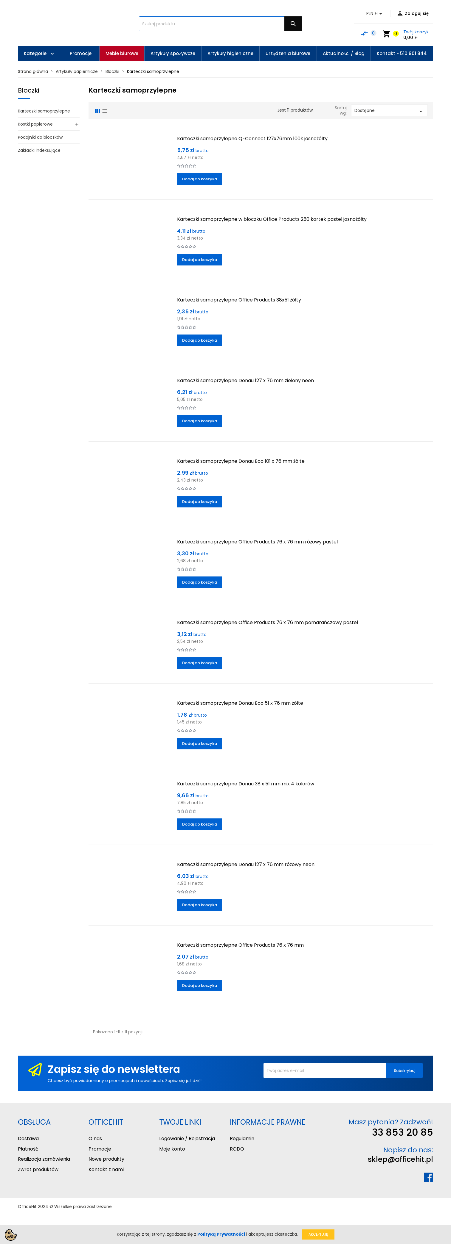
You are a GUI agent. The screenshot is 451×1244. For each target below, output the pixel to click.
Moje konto (172, 1148)
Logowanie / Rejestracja (187, 1138)
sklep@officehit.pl (400, 1159)
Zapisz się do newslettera (114, 1069)
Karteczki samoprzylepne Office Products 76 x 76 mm (240, 945)
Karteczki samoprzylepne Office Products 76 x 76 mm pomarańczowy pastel (267, 622)
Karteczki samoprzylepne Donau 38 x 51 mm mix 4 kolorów (245, 783)
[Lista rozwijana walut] (375, 13)
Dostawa (28, 1138)
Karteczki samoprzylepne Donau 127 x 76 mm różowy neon (245, 864)
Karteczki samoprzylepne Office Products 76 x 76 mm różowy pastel (257, 541)
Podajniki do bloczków (40, 137)
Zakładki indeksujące (39, 150)
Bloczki (28, 90)
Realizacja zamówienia (44, 1159)
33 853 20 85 (402, 1132)
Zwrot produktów (38, 1169)
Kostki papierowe (35, 124)
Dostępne (389, 111)
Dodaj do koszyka (199, 179)
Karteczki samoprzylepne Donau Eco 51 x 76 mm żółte (240, 703)
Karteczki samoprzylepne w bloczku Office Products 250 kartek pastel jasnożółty (272, 219)
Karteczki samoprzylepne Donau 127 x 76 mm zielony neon (245, 380)
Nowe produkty (106, 1159)
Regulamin (242, 1138)
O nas (95, 1138)
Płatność (28, 1148)
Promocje (100, 1148)
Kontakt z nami (106, 1169)
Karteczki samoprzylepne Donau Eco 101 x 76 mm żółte (241, 461)
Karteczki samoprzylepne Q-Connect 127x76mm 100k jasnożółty (252, 138)
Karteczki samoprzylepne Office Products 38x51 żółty (239, 299)
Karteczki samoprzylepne (44, 111)
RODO (237, 1148)
